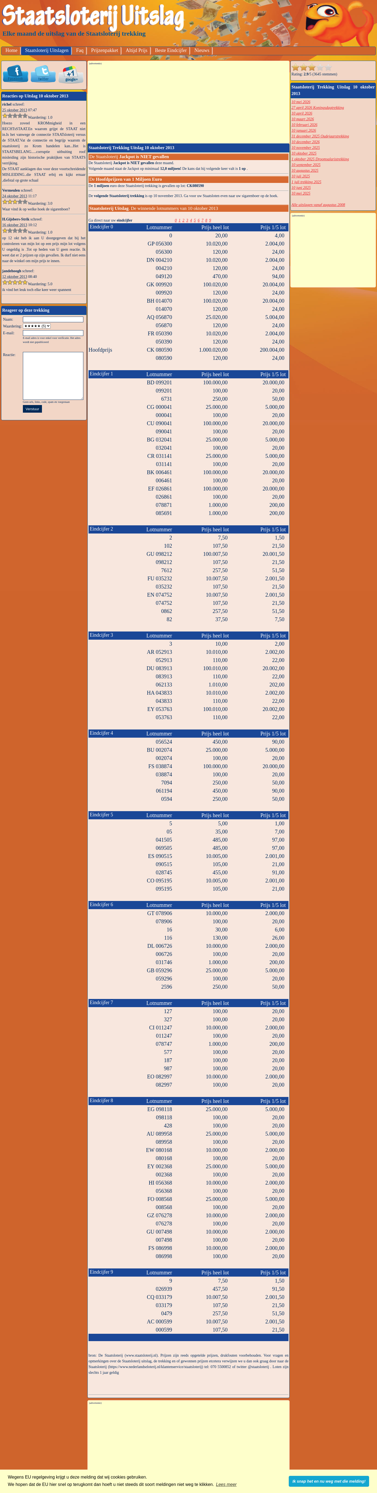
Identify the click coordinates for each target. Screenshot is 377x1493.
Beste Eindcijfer (171, 50)
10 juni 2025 (301, 188)
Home (11, 50)
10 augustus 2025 (304, 170)
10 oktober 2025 (304, 153)
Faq (79, 50)
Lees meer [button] (226, 1484)
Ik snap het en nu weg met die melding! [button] (329, 1481)
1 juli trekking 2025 (306, 182)
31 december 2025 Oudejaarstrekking (320, 136)
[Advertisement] (188, 104)
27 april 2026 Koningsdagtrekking (317, 108)
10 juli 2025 (300, 176)
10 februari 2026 (304, 125)
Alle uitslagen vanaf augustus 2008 (318, 205)
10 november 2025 (305, 148)
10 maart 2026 (302, 119)
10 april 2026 (301, 113)
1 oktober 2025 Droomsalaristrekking (320, 159)
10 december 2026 (305, 142)
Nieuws (201, 50)
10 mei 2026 (300, 102)
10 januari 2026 (303, 130)
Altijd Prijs (136, 50)
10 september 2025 (306, 165)
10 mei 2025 (300, 193)
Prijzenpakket (104, 50)
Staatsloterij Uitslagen (46, 50)
